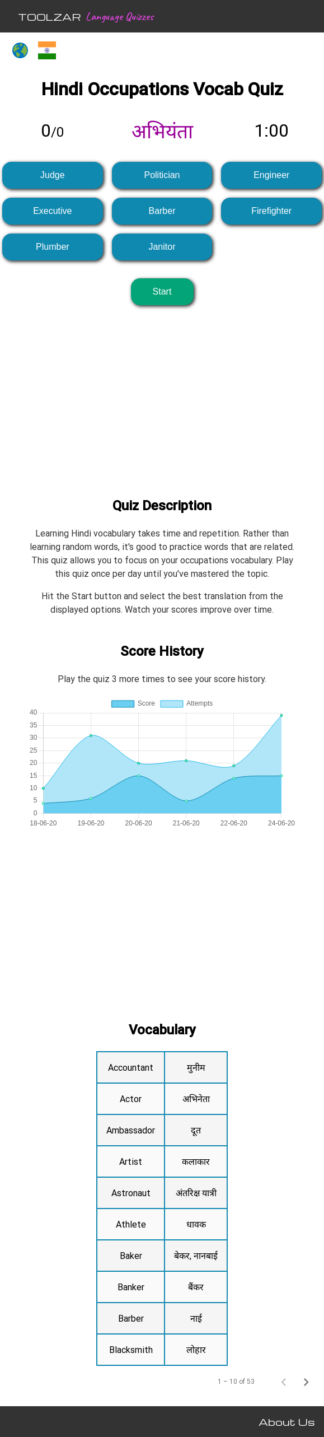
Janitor (161, 246)
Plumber (52, 246)
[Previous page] (284, 1381)
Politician (162, 175)
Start (162, 291)
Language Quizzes (119, 16)
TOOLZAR (49, 16)
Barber (161, 211)
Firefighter (271, 211)
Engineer (271, 175)
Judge (52, 175)
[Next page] (306, 1381)
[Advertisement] (161, 392)
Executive (52, 211)
